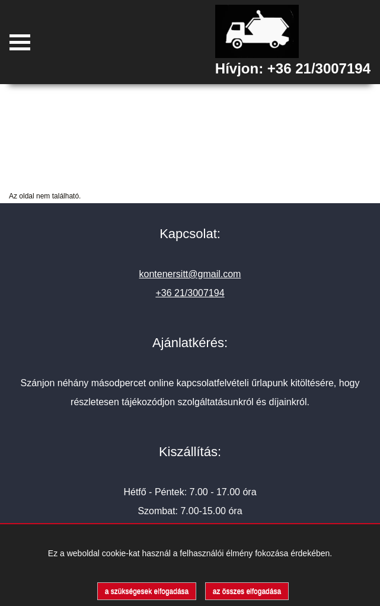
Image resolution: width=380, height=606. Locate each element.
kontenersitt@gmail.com (190, 274)
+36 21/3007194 (319, 68)
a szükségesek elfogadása (147, 591)
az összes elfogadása (247, 591)
